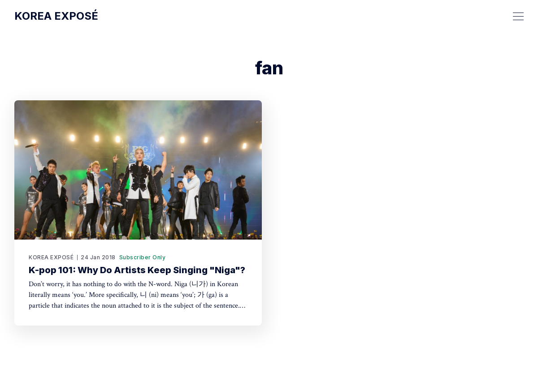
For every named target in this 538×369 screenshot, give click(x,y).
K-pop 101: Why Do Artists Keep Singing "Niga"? (137, 270)
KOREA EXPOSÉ (51, 257)
